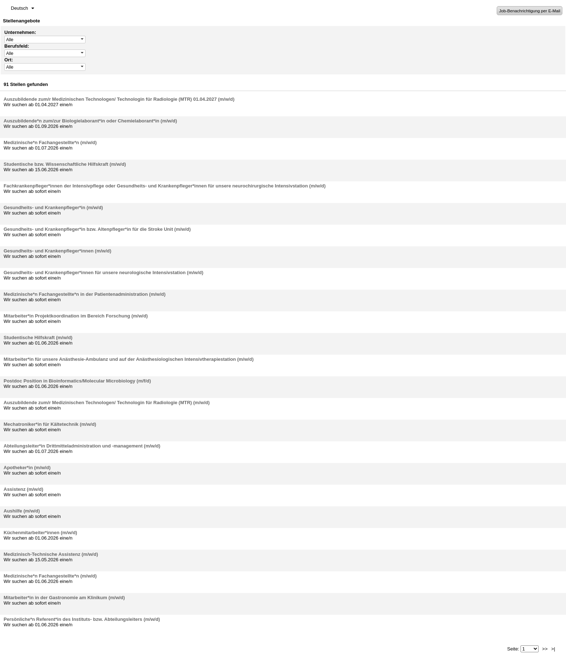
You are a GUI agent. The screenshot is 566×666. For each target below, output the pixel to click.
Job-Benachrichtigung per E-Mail (529, 10)
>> (545, 649)
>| (553, 649)
